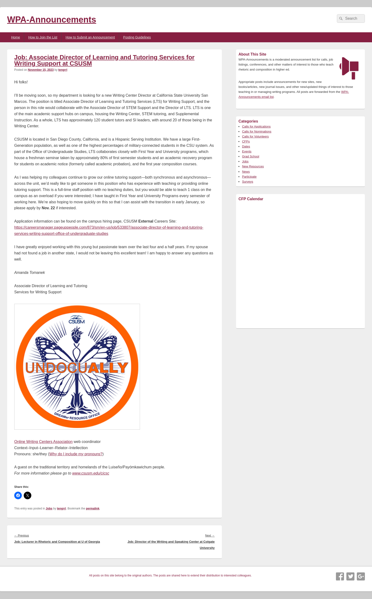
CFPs (246, 141)
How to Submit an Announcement (90, 37)
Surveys (247, 181)
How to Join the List (42, 37)
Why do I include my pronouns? (75, 454)
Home (15, 37)
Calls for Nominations (256, 131)
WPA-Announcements (51, 19)
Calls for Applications (256, 126)
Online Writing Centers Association (43, 442)
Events (246, 151)
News (246, 171)
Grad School (250, 156)
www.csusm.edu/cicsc (90, 473)
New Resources (253, 166)
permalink (92, 508)
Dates (246, 146)
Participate (249, 176)
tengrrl (62, 69)
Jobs (49, 508)
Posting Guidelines (137, 37)
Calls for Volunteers (255, 136)
